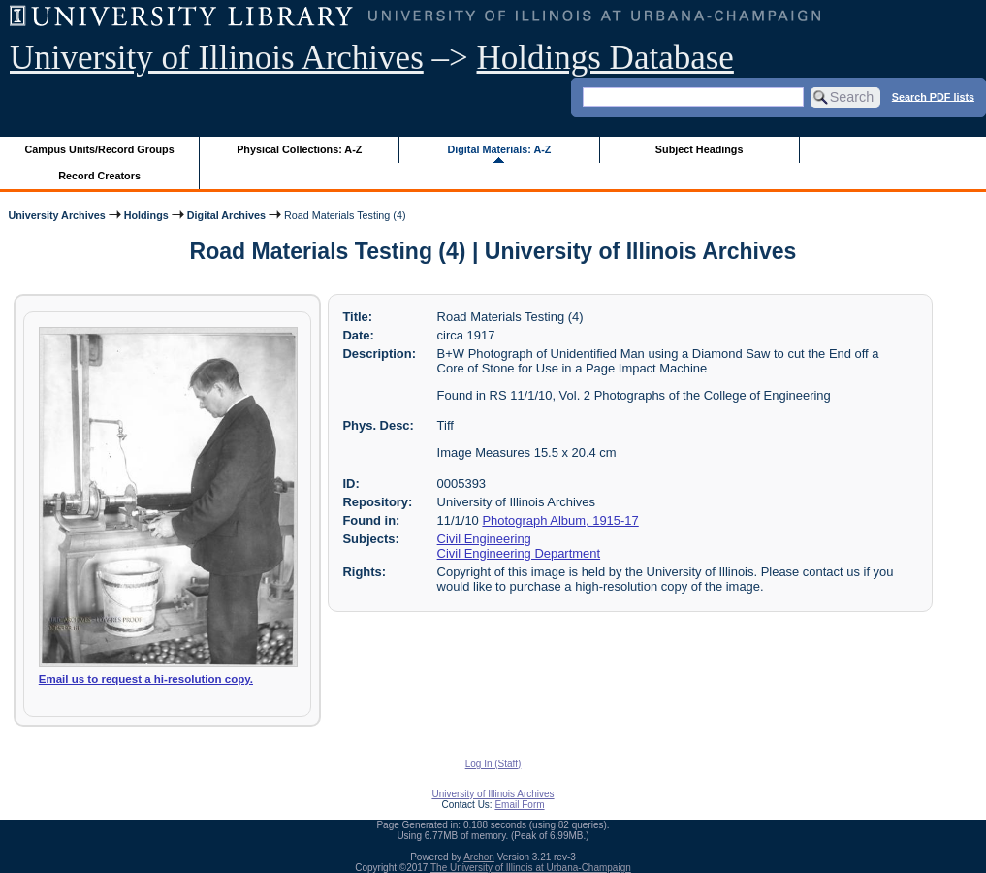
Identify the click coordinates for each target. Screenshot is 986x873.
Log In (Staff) (493, 764)
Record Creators (99, 175)
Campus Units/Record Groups (100, 149)
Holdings (146, 215)
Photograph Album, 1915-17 (560, 520)
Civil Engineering (484, 539)
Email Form (519, 804)
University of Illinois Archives (217, 58)
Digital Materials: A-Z (499, 149)
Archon (478, 857)
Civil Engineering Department (518, 553)
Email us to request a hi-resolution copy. (146, 679)
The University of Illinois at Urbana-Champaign (530, 867)
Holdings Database (605, 58)
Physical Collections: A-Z (299, 149)
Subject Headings (699, 149)
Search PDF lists (933, 96)
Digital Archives (226, 215)
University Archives (56, 215)
